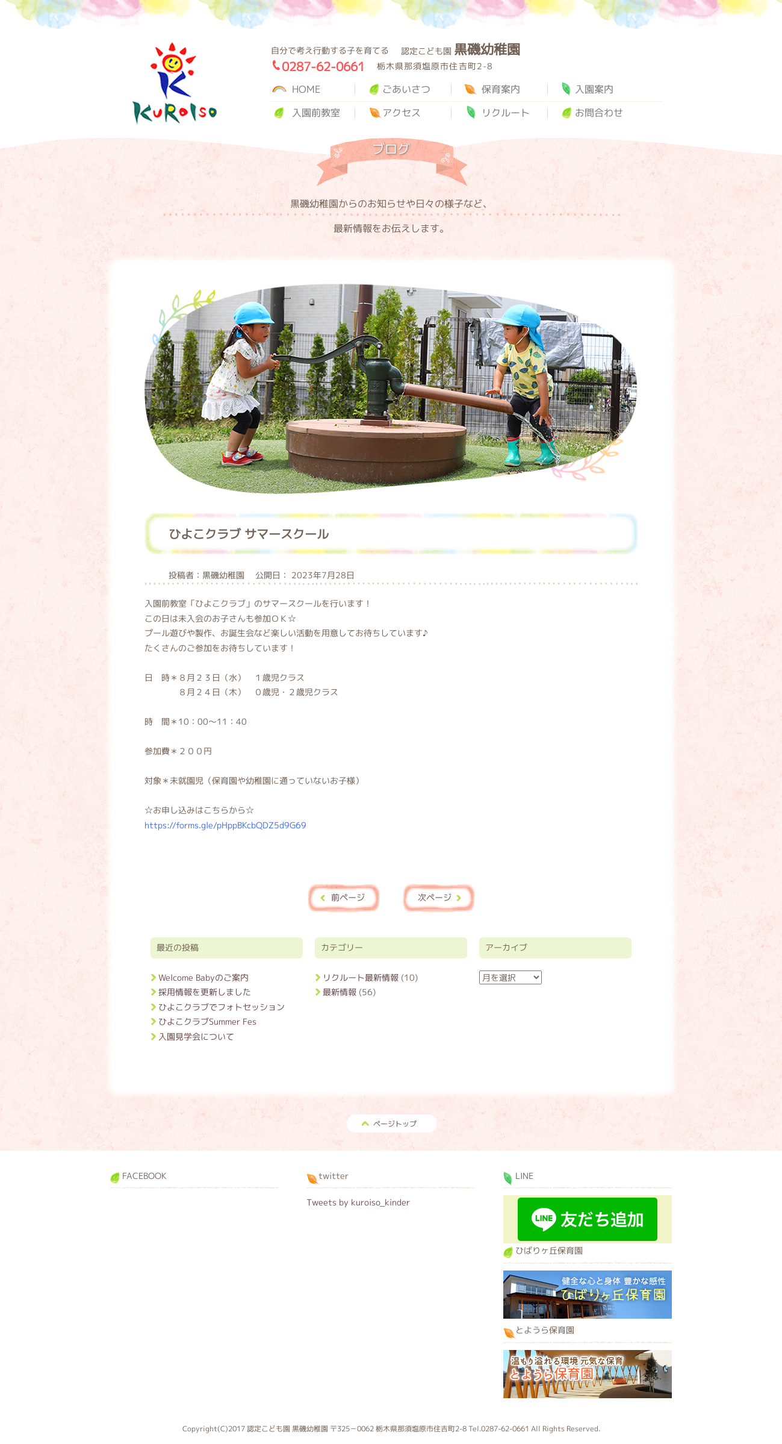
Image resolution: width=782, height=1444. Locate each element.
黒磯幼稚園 (174, 83)
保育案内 (501, 89)
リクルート (506, 112)
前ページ (348, 897)
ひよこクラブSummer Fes (207, 1021)
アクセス (401, 112)
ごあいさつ (406, 89)
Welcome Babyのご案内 (203, 977)
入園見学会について (196, 1036)
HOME (306, 89)
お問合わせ (599, 112)
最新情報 (339, 992)
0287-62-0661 (323, 66)
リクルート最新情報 (361, 977)
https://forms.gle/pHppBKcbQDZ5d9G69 (225, 825)
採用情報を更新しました (204, 992)
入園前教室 (316, 112)
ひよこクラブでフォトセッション (221, 1007)
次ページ (435, 897)
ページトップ (395, 1124)
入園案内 (594, 89)
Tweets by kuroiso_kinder (358, 1202)
